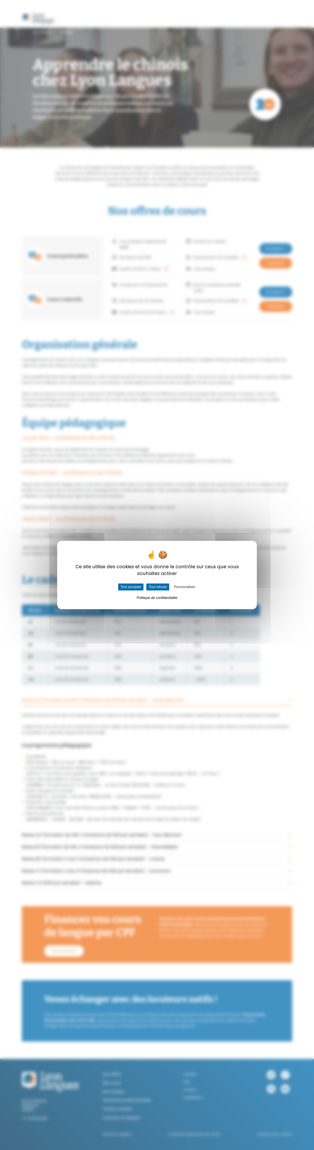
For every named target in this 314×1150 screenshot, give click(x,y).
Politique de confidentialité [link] (157, 598)
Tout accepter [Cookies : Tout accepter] (130, 587)
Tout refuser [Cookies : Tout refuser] (157, 587)
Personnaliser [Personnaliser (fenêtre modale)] (184, 587)
